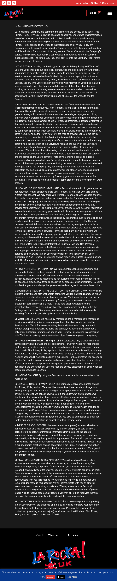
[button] (109, 13)
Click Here (108, 3)
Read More (71, 577)
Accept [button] (50, 577)
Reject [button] (61, 577)
